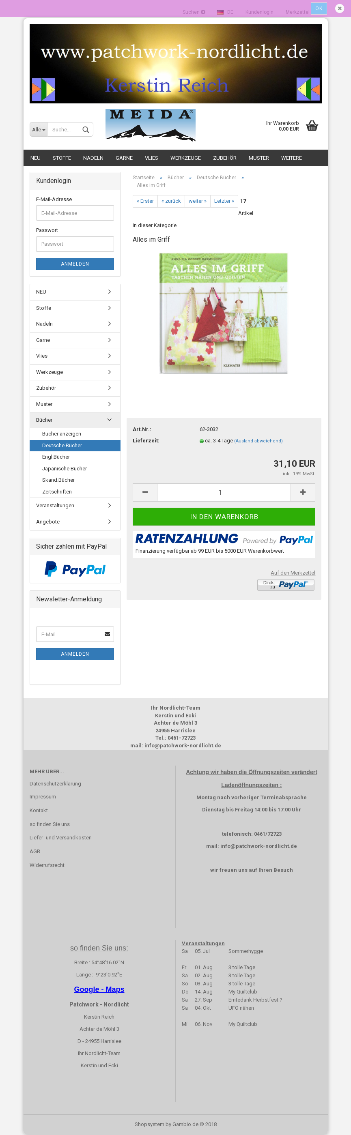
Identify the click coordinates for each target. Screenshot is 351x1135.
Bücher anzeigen (61, 434)
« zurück (171, 201)
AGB (35, 851)
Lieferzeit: (146, 441)
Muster (259, 158)
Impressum (43, 797)
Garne (124, 158)
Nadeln (93, 158)
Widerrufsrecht (47, 865)
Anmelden (75, 264)
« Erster (145, 201)
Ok (319, 8)
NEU (35, 158)
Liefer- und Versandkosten (61, 838)
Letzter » (224, 201)
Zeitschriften (57, 492)
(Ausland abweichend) (258, 441)
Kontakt (39, 810)
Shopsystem (149, 1124)
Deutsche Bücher (62, 445)
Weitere (291, 158)
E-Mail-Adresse (54, 199)
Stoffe (62, 158)
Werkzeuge (185, 158)
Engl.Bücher (56, 457)
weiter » (198, 201)
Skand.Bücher (58, 480)
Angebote (48, 522)
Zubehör (225, 158)
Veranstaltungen (55, 505)
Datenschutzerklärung (55, 784)
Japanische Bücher (64, 469)
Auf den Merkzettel (293, 573)
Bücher (44, 420)
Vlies (151, 158)
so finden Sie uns (50, 824)
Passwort (47, 230)
